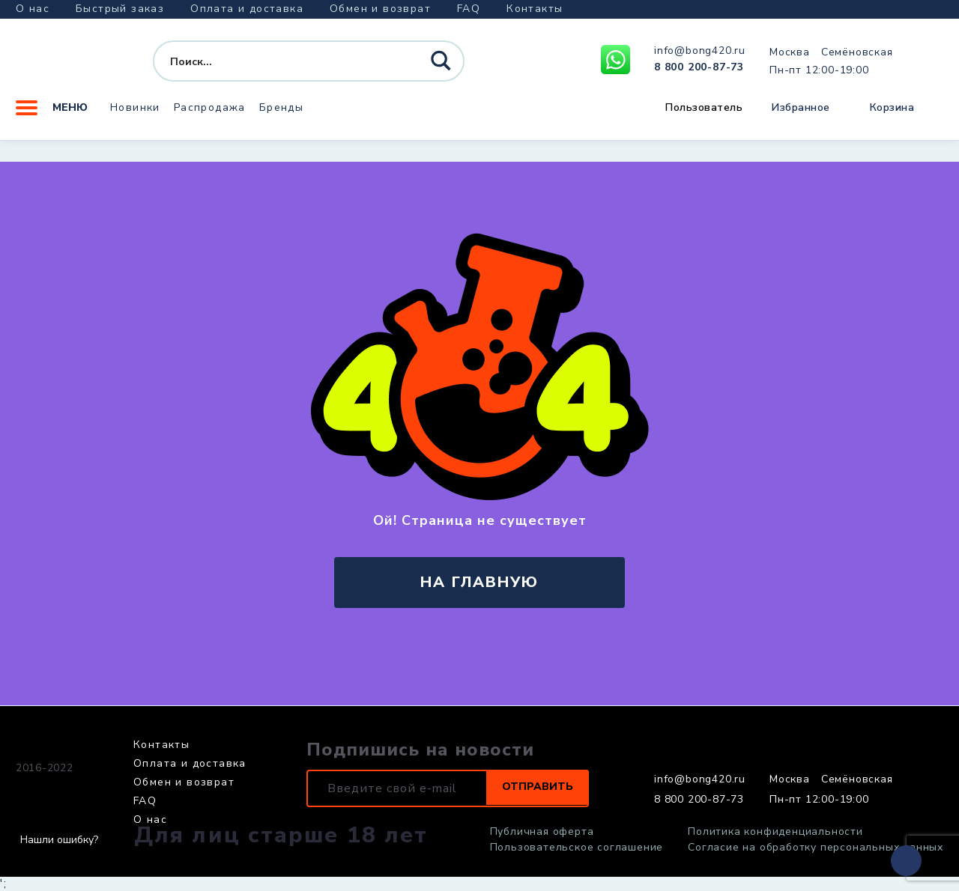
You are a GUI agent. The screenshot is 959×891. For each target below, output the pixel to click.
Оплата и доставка (246, 8)
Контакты (534, 8)
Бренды (281, 116)
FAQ (468, 8)
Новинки (135, 116)
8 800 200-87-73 (699, 72)
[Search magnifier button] (443, 66)
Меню (52, 116)
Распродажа (210, 116)
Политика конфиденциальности (775, 832)
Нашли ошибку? (59, 840)
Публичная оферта (542, 832)
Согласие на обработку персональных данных (815, 848)
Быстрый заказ (120, 8)
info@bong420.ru (699, 55)
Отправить (530, 788)
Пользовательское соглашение (577, 848)
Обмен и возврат (380, 8)
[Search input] (281, 66)
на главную (479, 582)
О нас (32, 8)
